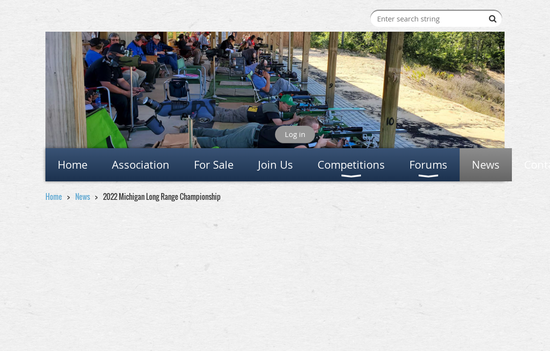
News (82, 196)
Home (53, 196)
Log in (295, 134)
